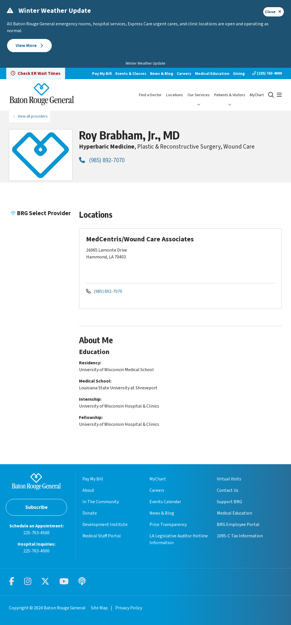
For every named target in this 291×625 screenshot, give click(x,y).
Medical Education (212, 74)
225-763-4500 (36, 533)
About (88, 490)
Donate (89, 513)
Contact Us (227, 490)
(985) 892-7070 (101, 160)
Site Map (99, 608)
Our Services (199, 95)
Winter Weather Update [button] (145, 63)
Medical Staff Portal (101, 536)
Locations (174, 95)
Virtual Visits (229, 479)
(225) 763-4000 (267, 73)
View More (29, 45)
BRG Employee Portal (238, 524)
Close (273, 12)
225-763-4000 (36, 551)
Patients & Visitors (229, 95)
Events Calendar (165, 502)
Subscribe (36, 507)
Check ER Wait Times (36, 73)
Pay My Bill (102, 74)
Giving (239, 74)
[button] (279, 95)
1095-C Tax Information (240, 536)
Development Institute (105, 524)
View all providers (33, 116)
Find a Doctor (150, 95)
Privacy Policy (128, 608)
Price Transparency (168, 524)
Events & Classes (130, 74)
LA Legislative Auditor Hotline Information (178, 539)
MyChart (257, 95)
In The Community (100, 502)
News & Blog (161, 74)
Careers (184, 74)
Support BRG (229, 502)
